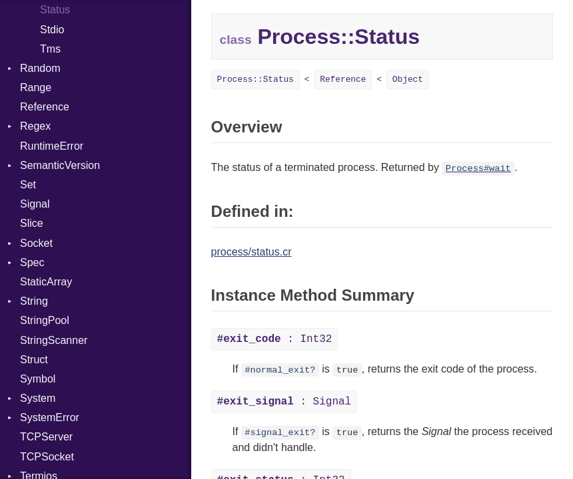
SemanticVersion (60, 165)
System (37, 398)
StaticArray (46, 281)
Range (35, 87)
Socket (36, 243)
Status (55, 9)
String (34, 301)
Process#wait (478, 169)
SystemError (49, 417)
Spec (32, 262)
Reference (44, 106)
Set (28, 184)
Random (40, 68)
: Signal (284, 402)
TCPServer (46, 436)
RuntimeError (51, 146)
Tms (50, 49)
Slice (31, 223)
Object (407, 79)
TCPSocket (47, 456)
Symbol (37, 379)
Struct (34, 359)
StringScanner (53, 340)
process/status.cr (251, 251)
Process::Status (255, 79)
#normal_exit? (280, 370)
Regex (35, 126)
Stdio (52, 29)
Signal (34, 204)
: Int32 (274, 339)
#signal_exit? (280, 433)
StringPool (44, 320)
